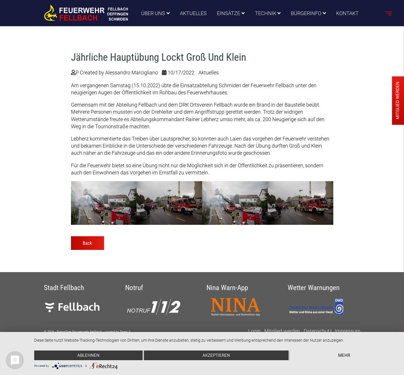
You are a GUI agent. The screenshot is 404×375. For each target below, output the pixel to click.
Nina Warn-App (227, 288)
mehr (344, 355)
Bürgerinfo (306, 13)
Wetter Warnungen (314, 288)
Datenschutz (318, 331)
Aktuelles (193, 13)
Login (254, 331)
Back (87, 243)
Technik (265, 13)
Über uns (153, 13)
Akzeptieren (216, 355)
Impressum (347, 331)
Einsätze (228, 13)
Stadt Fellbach (64, 288)
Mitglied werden (282, 331)
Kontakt (347, 13)
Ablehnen (88, 355)
